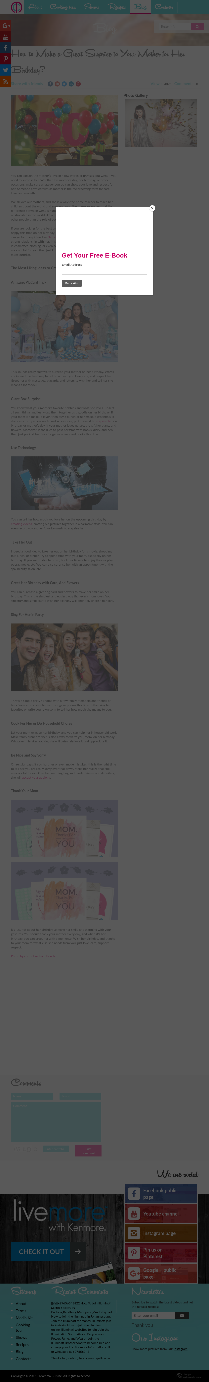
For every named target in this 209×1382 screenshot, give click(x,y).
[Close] (152, 208)
